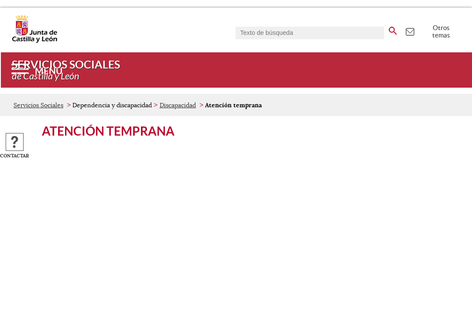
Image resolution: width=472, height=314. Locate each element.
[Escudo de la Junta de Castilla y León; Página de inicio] (34, 41)
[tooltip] (409, 30)
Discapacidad (178, 105)
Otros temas (441, 31)
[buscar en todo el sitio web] (392, 29)
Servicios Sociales (38, 105)
